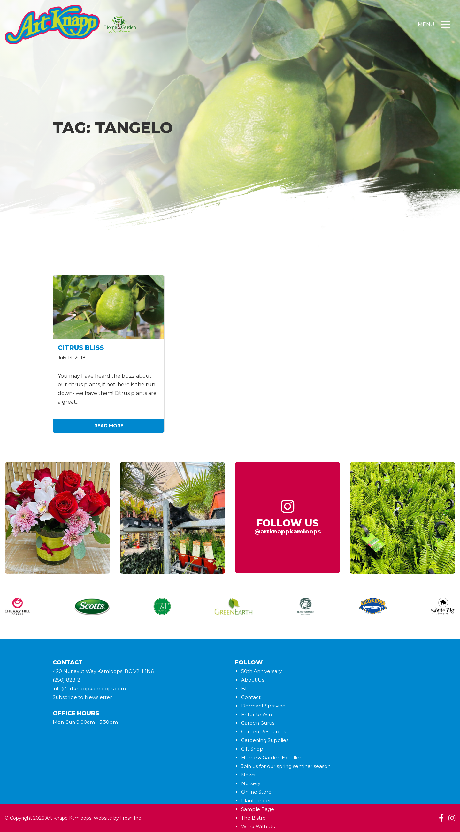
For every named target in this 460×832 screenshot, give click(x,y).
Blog (247, 688)
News (248, 775)
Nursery (250, 783)
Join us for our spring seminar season (286, 766)
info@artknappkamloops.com (89, 688)
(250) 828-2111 (69, 680)
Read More (108, 425)
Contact (251, 697)
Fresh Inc (130, 818)
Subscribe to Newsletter (82, 697)
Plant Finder (256, 801)
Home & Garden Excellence (275, 757)
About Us (252, 680)
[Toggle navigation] (445, 24)
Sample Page (257, 809)
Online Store (256, 792)
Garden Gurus (257, 723)
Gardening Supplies (264, 740)
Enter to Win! (257, 714)
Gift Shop (252, 749)
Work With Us (258, 826)
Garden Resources (263, 732)
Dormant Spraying (263, 706)
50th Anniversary (261, 671)
